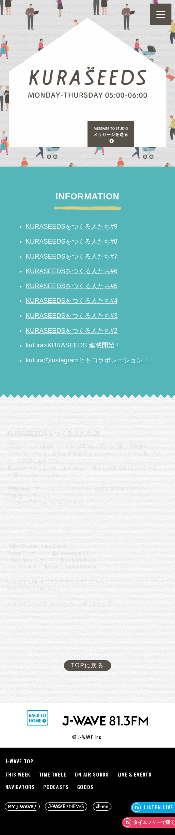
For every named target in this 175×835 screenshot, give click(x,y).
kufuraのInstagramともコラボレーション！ (87, 360)
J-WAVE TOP (19, 761)
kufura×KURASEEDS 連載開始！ (73, 345)
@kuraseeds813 (70, 553)
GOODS (85, 786)
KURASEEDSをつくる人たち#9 (72, 226)
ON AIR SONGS (92, 774)
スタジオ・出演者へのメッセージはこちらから (59, 603)
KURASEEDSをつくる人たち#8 (72, 241)
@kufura (46, 589)
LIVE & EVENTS (135, 774)
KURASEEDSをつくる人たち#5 (72, 286)
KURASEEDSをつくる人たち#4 (72, 300)
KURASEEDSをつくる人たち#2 (72, 330)
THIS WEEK (17, 774)
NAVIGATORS (20, 786)
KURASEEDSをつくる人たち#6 (72, 271)
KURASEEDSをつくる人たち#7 (72, 256)
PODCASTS (56, 786)
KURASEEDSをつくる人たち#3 (72, 315)
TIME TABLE (52, 774)
